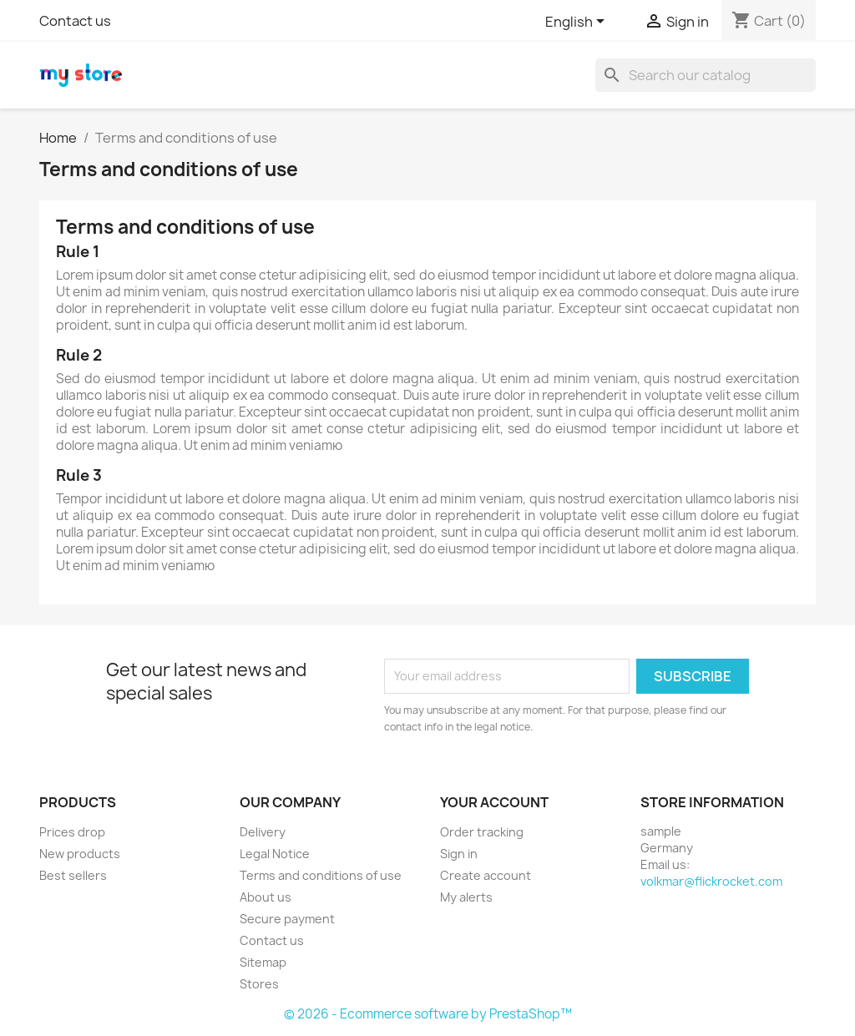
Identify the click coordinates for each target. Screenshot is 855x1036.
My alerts (466, 897)
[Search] (705, 75)
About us (265, 897)
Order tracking (482, 832)
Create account (485, 875)
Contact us (75, 21)
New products (79, 854)
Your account (494, 802)
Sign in (459, 854)
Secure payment (287, 919)
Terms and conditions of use (321, 875)
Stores (259, 984)
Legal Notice (275, 854)
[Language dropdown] (577, 23)
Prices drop (72, 832)
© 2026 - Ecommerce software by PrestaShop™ (428, 1014)
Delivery (263, 832)
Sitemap (263, 962)
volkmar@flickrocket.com (711, 881)
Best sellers (73, 875)
